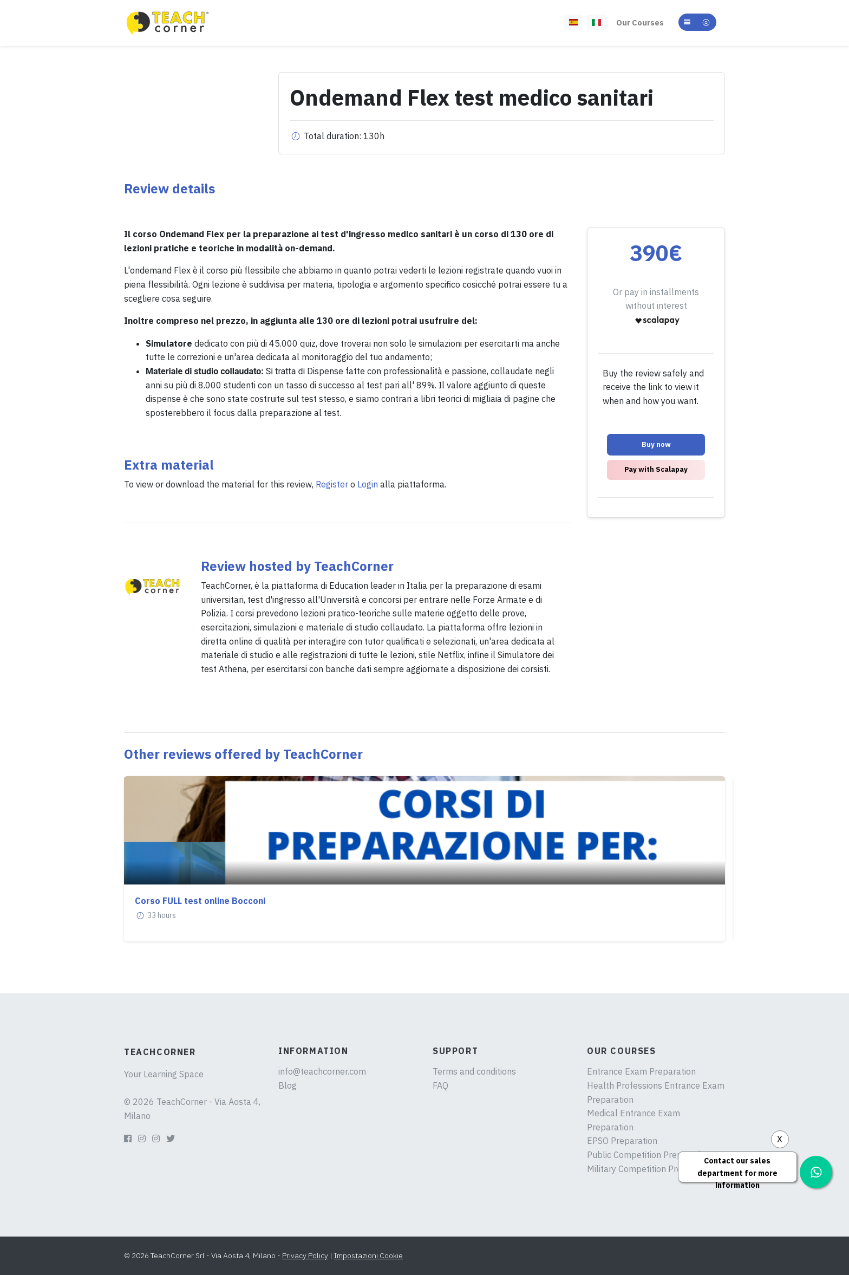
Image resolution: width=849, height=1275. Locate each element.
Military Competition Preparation (651, 1168)
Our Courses (640, 22)
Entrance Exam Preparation (641, 1071)
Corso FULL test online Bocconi (200, 900)
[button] (697, 22)
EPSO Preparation (622, 1140)
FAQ (440, 1085)
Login (367, 484)
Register (332, 484)
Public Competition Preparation (648, 1154)
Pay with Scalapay (656, 469)
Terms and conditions (474, 1071)
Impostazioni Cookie (368, 1255)
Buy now (656, 444)
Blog (287, 1085)
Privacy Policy (305, 1255)
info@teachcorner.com (322, 1071)
